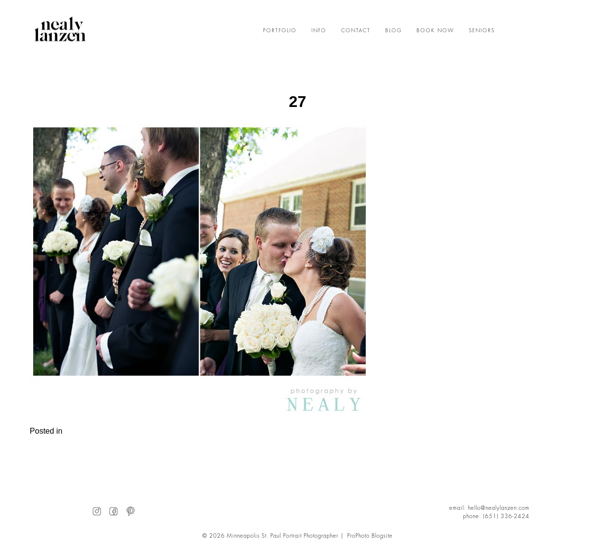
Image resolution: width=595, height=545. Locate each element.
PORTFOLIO (280, 30)
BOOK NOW (435, 30)
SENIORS (482, 30)
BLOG (393, 30)
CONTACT (356, 30)
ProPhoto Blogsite (370, 536)
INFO (319, 30)
